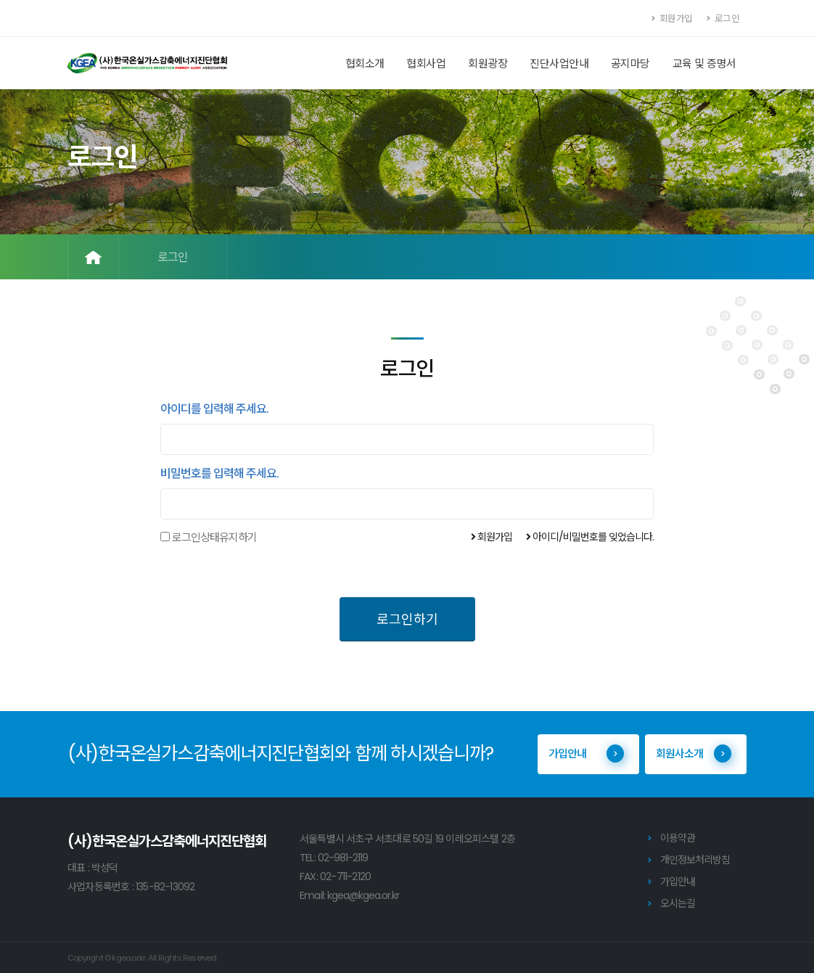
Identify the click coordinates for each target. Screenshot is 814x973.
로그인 (723, 18)
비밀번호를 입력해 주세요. (219, 474)
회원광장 (487, 63)
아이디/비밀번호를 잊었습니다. (590, 537)
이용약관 (677, 838)
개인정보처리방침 (695, 860)
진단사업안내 (559, 63)
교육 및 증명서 (704, 63)
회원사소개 (693, 753)
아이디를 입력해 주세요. (214, 409)
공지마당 (630, 63)
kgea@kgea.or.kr (363, 895)
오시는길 (677, 903)
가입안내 (586, 753)
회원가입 (672, 18)
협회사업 (425, 63)
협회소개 (365, 63)
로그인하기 (407, 619)
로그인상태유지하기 (214, 538)
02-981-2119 (343, 857)
